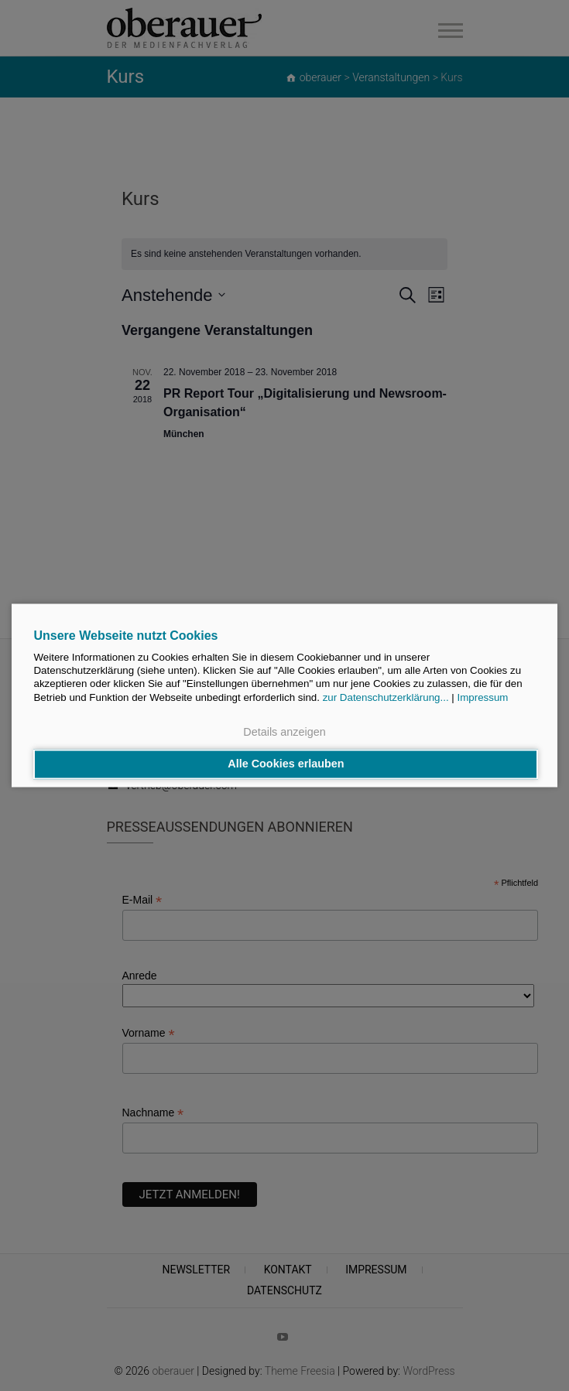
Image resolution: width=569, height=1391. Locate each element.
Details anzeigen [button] (284, 732)
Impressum (483, 697)
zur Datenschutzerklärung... (386, 697)
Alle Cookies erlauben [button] (286, 764)
